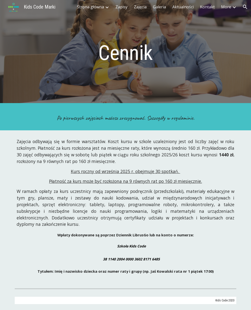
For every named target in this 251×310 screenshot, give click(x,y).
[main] (125, 53)
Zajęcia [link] (140, 7)
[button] (245, 7)
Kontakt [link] (207, 7)
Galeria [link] (159, 7)
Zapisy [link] (121, 7)
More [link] (226, 7)
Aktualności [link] (183, 7)
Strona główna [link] (90, 7)
